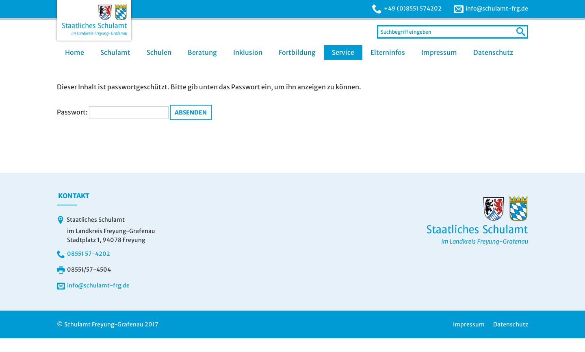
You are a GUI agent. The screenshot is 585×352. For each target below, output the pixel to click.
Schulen (159, 52)
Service (343, 52)
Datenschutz (493, 52)
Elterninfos (387, 52)
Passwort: (113, 112)
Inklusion (247, 52)
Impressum (439, 52)
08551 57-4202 (88, 253)
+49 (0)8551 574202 (413, 8)
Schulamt (115, 52)
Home (74, 52)
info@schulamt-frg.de (497, 8)
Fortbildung (297, 52)
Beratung (202, 52)
